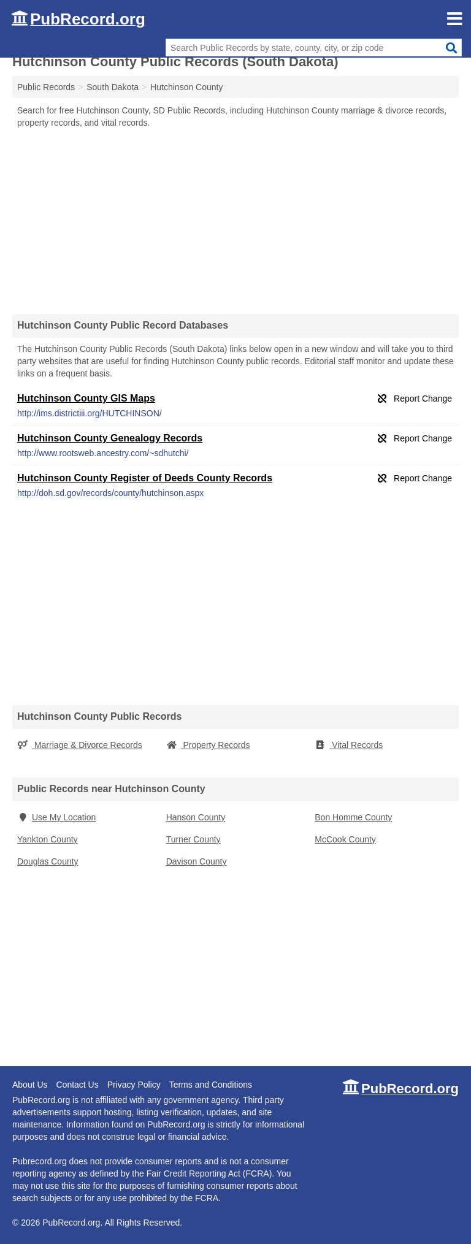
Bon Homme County (353, 817)
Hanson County (196, 817)
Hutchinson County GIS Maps (86, 398)
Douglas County (47, 861)
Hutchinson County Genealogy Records (109, 438)
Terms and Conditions (210, 1084)
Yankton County (47, 839)
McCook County (345, 839)
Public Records (46, 87)
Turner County (193, 839)
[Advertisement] (235, 221)
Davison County (196, 861)
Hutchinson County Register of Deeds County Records (144, 478)
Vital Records (349, 745)
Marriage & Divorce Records (79, 745)
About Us (30, 1084)
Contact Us (77, 1084)
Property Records (208, 745)
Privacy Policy (134, 1084)
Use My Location (56, 817)
